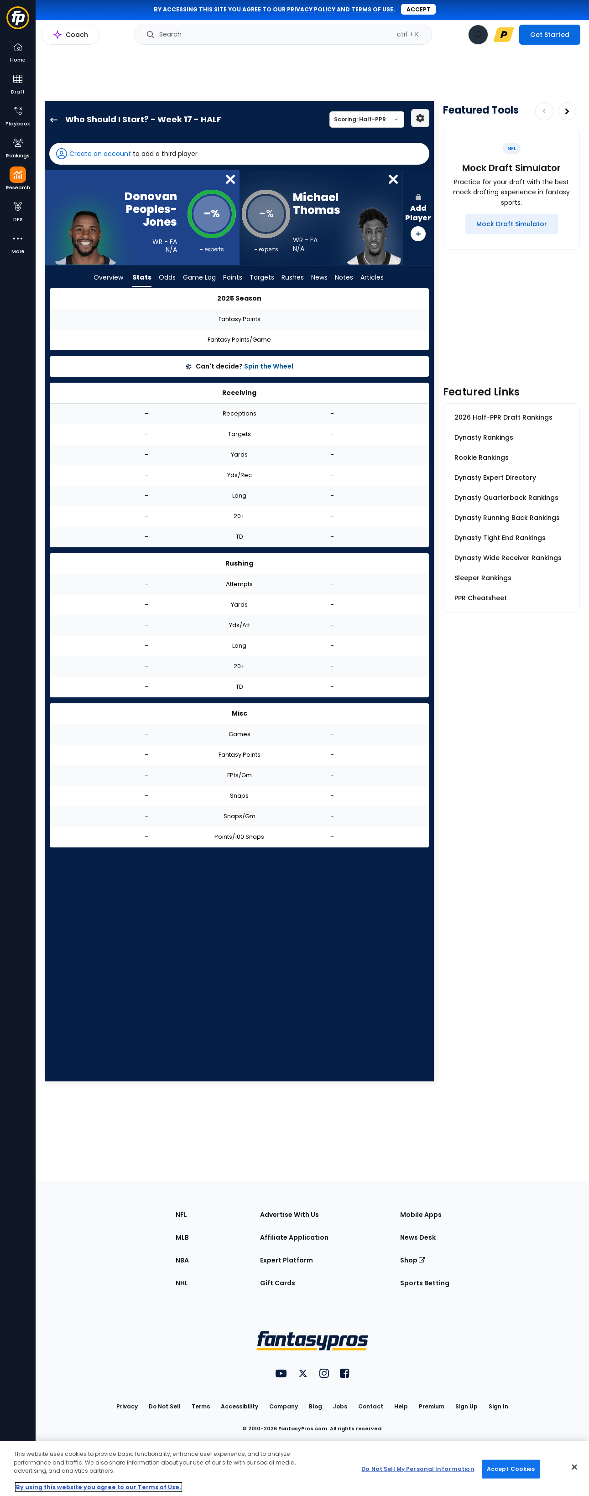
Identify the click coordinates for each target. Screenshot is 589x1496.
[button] (239, 154)
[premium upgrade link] (504, 35)
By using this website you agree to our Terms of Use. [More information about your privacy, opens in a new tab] (98, 1487)
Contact (370, 1406)
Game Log (199, 278)
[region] (294, 1468)
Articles (372, 278)
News (319, 278)
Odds (167, 278)
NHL (182, 1283)
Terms (201, 1406)
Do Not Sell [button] (165, 1406)
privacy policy (311, 9)
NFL (181, 1214)
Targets (262, 278)
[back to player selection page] (51, 119)
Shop (412, 1260)
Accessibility (239, 1406)
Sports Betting (424, 1283)
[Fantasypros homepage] (17, 22)
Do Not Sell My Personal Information (417, 1469)
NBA (182, 1260)
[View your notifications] (478, 35)
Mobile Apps (421, 1214)
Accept (418, 9)
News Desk (418, 1237)
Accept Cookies (511, 1469)
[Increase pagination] (567, 111)
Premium (431, 1406)
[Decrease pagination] (544, 111)
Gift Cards (277, 1283)
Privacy (127, 1406)
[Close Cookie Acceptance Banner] (574, 1467)
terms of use (372, 9)
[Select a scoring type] (366, 119)
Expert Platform (286, 1260)
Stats (141, 278)
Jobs (340, 1406)
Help (401, 1406)
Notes (344, 278)
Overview (108, 278)
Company (283, 1406)
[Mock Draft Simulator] (511, 224)
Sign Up (466, 1406)
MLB (182, 1237)
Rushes (292, 278)
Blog (315, 1406)
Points (232, 278)
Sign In (498, 1406)
